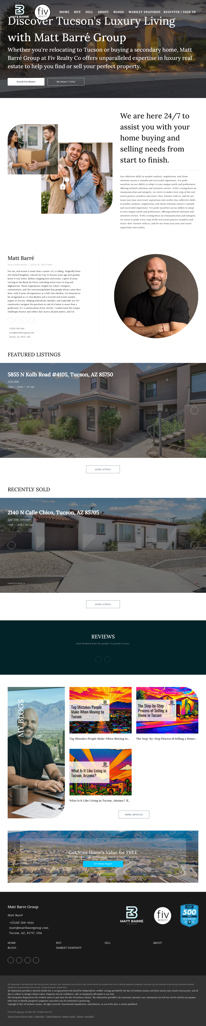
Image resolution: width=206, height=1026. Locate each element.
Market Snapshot (146, 12)
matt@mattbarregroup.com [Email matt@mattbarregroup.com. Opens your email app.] (21, 333)
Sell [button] (90, 12)
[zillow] (17, 320)
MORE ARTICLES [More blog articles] (134, 815)
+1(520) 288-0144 (16, 329)
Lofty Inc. (20, 1012)
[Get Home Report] (103, 864)
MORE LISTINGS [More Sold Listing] (103, 604)
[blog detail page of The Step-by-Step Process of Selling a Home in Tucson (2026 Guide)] (167, 714)
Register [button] (172, 12)
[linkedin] (10, 320)
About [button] (104, 12)
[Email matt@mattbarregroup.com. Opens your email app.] (28, 928)
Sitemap (80, 1016)
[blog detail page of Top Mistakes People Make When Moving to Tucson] (100, 714)
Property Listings (68, 1016)
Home (65, 12)
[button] (20, 12)
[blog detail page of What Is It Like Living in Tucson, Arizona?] (100, 776)
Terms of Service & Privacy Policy (20, 1016)
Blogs (119, 12)
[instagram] (24, 320)
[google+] (31, 320)
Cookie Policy (39, 1016)
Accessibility (89, 1016)
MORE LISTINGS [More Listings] (103, 470)
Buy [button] (78, 12)
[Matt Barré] (156, 296)
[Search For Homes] (26, 82)
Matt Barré (21, 258)
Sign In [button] (189, 12)
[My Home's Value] (66, 82)
